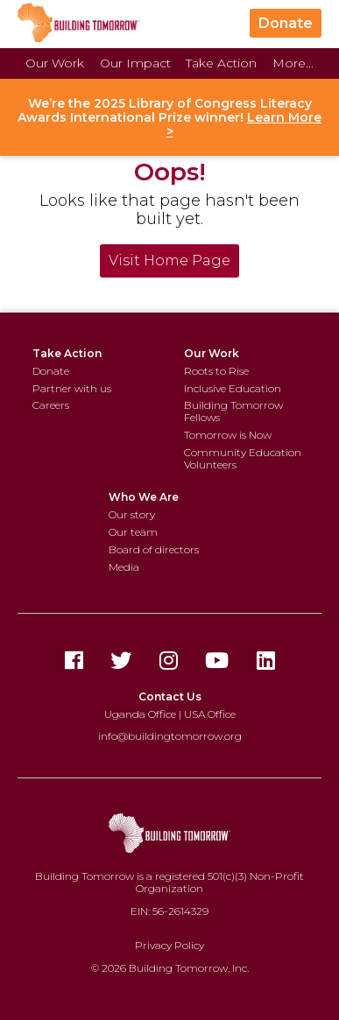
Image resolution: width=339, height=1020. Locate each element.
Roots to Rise (216, 370)
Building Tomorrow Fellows (233, 411)
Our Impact (135, 63)
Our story (132, 514)
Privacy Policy (169, 945)
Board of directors (154, 549)
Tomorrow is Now (228, 434)
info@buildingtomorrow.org (170, 735)
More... (293, 63)
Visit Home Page (169, 260)
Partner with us (71, 388)
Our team (133, 531)
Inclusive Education (232, 388)
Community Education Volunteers (242, 458)
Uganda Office (140, 714)
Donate (285, 23)
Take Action (221, 63)
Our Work (54, 63)
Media (124, 566)
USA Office (210, 714)
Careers (50, 405)
